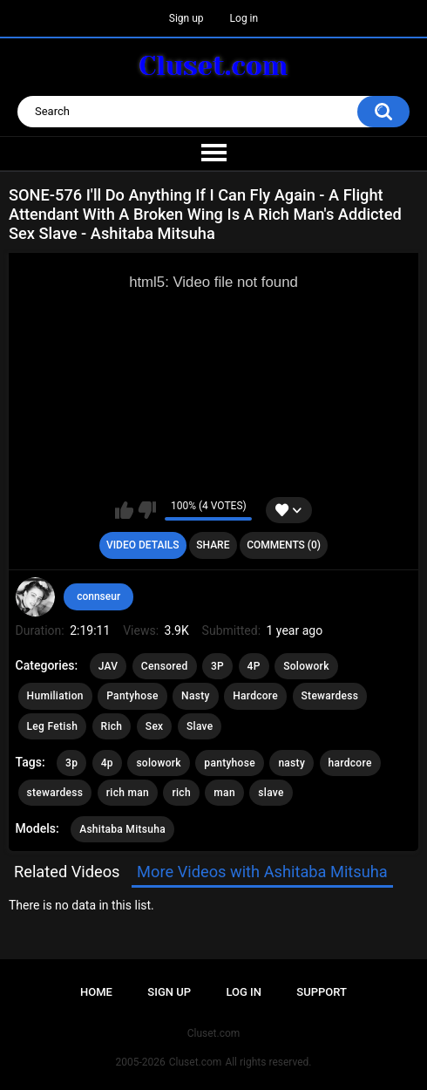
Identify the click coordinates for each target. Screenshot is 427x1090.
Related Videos (67, 871)
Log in (244, 18)
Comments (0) (284, 545)
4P (254, 666)
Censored (164, 666)
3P (217, 666)
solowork (158, 763)
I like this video (124, 510)
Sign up (186, 18)
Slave (200, 726)
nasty (291, 763)
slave (270, 793)
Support (321, 991)
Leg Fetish (52, 726)
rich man (127, 793)
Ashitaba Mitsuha (122, 829)
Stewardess (330, 696)
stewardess (55, 793)
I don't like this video (147, 510)
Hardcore (255, 696)
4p (107, 763)
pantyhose (229, 763)
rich (181, 793)
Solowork (306, 666)
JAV (108, 666)
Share (212, 545)
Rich (112, 726)
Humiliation (55, 696)
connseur (98, 596)
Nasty (195, 696)
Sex (155, 726)
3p (71, 763)
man (224, 793)
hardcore (350, 763)
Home (96, 991)
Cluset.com (195, 1062)
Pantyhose (132, 696)
